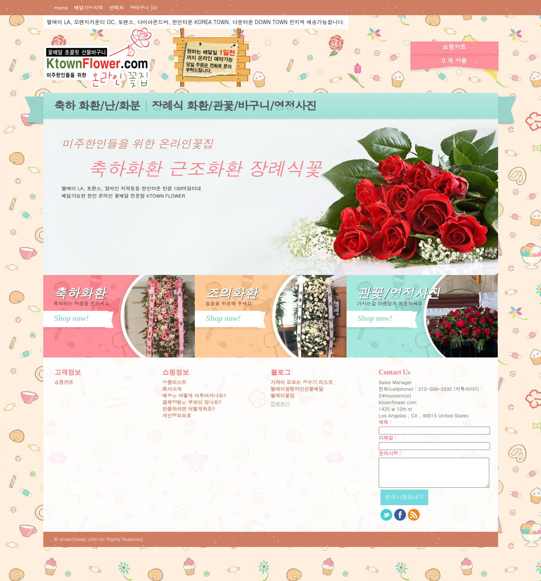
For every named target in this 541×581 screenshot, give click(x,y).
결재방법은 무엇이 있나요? (191, 402)
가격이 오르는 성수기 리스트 (302, 382)
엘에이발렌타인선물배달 (297, 389)
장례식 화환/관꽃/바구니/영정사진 (234, 105)
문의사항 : (390, 453)
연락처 (116, 7)
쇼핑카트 (64, 382)
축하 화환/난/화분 (97, 105)
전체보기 (280, 403)
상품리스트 (174, 382)
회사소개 (172, 389)
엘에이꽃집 (283, 395)
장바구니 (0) (143, 7)
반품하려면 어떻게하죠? (188, 409)
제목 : (385, 422)
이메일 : (387, 437)
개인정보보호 (176, 415)
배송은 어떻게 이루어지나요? (194, 395)
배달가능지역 (88, 7)
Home (61, 7)
